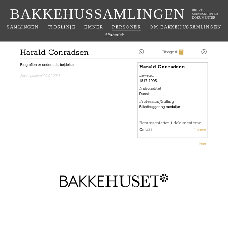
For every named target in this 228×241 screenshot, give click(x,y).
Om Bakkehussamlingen (185, 27)
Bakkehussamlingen (97, 14)
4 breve (199, 130)
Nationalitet (150, 88)
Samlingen (23, 27)
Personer (126, 27)
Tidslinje (61, 27)
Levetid (146, 75)
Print (202, 144)
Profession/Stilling (156, 101)
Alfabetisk (114, 34)
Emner (93, 27)
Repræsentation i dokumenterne (170, 123)
